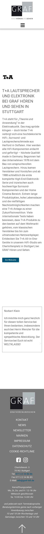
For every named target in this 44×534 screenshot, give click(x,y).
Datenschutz (22, 446)
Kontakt (22, 419)
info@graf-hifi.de (25, 480)
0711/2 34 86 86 (24, 474)
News (22, 425)
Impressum (22, 441)
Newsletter (22, 430)
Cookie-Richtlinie (22, 451)
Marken (22, 435)
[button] (22, 25)
